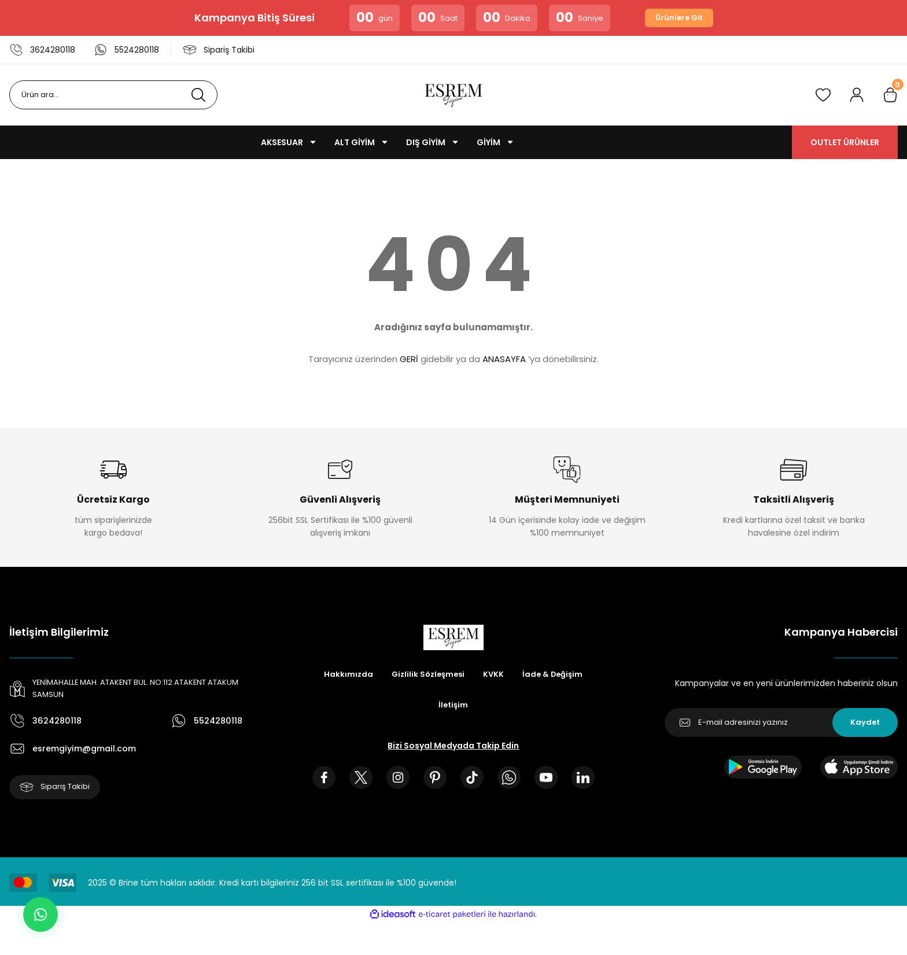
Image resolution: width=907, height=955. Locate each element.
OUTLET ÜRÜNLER (844, 142)
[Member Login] (856, 94)
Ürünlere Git (679, 18)
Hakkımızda (345, 675)
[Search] (113, 94)
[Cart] (890, 94)
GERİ (409, 359)
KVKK (495, 675)
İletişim (453, 706)
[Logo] (453, 94)
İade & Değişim (555, 675)
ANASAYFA (504, 359)
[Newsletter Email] (781, 722)
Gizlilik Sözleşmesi (427, 675)
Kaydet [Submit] (865, 722)
